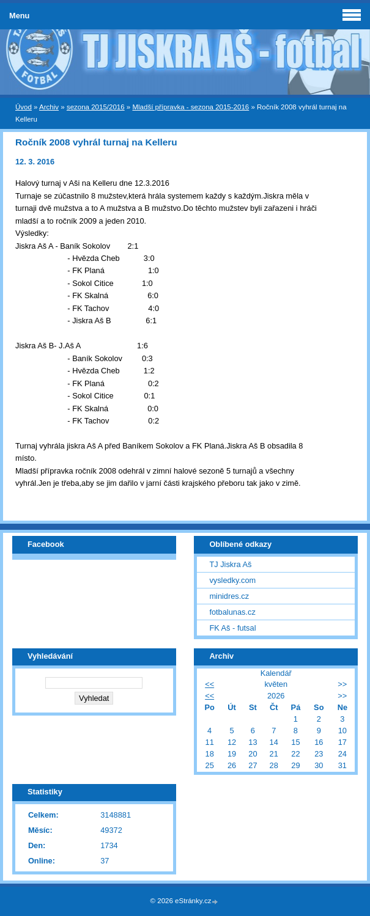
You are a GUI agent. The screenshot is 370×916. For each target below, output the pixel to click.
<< (209, 684)
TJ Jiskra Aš (230, 564)
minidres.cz (229, 596)
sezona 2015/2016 (96, 107)
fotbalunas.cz (232, 612)
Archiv (49, 107)
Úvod (23, 107)
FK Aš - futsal (232, 627)
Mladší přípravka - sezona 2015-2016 (190, 107)
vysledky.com (232, 580)
